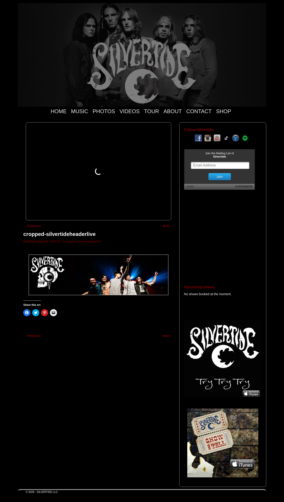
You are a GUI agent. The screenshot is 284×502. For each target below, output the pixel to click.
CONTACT (198, 111)
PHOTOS (104, 111)
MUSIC (79, 111)
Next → (168, 226)
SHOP (223, 111)
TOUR (151, 111)
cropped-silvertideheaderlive (83, 241)
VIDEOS (130, 111)
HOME (59, 111)
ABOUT (173, 111)
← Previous (32, 226)
